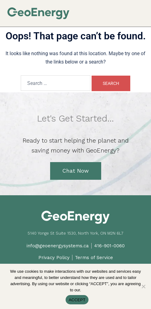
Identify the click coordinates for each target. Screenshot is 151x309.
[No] (143, 286)
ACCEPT (77, 300)
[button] (141, 9)
